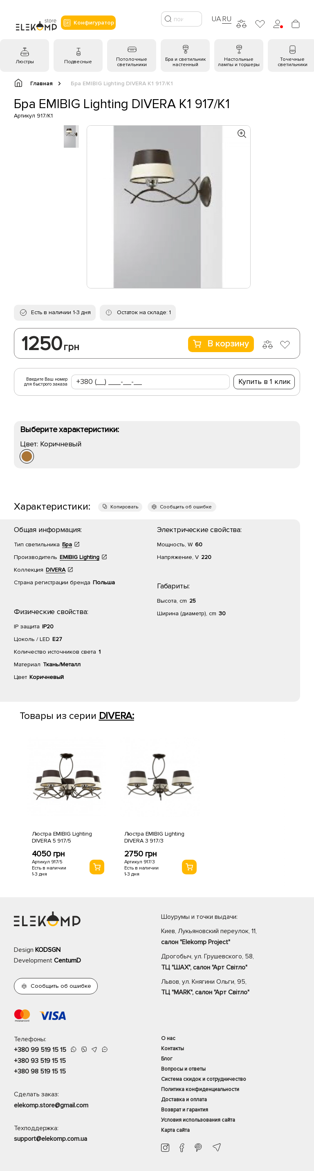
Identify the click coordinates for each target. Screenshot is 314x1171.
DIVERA (55, 569)
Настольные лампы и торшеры (239, 62)
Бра (67, 544)
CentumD (67, 960)
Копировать (124, 507)
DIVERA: (116, 716)
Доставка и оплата (184, 1099)
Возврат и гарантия (184, 1110)
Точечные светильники (292, 62)
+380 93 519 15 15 (40, 1061)
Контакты (172, 1048)
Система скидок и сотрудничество (203, 1079)
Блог (167, 1059)
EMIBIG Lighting (79, 557)
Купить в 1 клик (264, 381)
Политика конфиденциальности (200, 1089)
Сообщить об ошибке (186, 507)
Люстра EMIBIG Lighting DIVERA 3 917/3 (154, 837)
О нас (168, 1038)
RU (226, 18)
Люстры (25, 62)
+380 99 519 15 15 (40, 1050)
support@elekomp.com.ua (50, 1139)
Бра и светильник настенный (185, 62)
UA (216, 18)
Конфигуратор (88, 22)
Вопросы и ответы (183, 1069)
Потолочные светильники (131, 62)
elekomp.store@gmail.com (51, 1105)
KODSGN (48, 950)
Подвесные (78, 62)
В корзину (221, 343)
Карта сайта (175, 1130)
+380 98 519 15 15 (40, 1071)
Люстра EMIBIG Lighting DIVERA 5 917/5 (62, 837)
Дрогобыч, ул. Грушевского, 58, (230, 962)
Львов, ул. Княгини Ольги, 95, (230, 988)
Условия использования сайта (198, 1120)
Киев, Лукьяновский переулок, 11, (230, 937)
